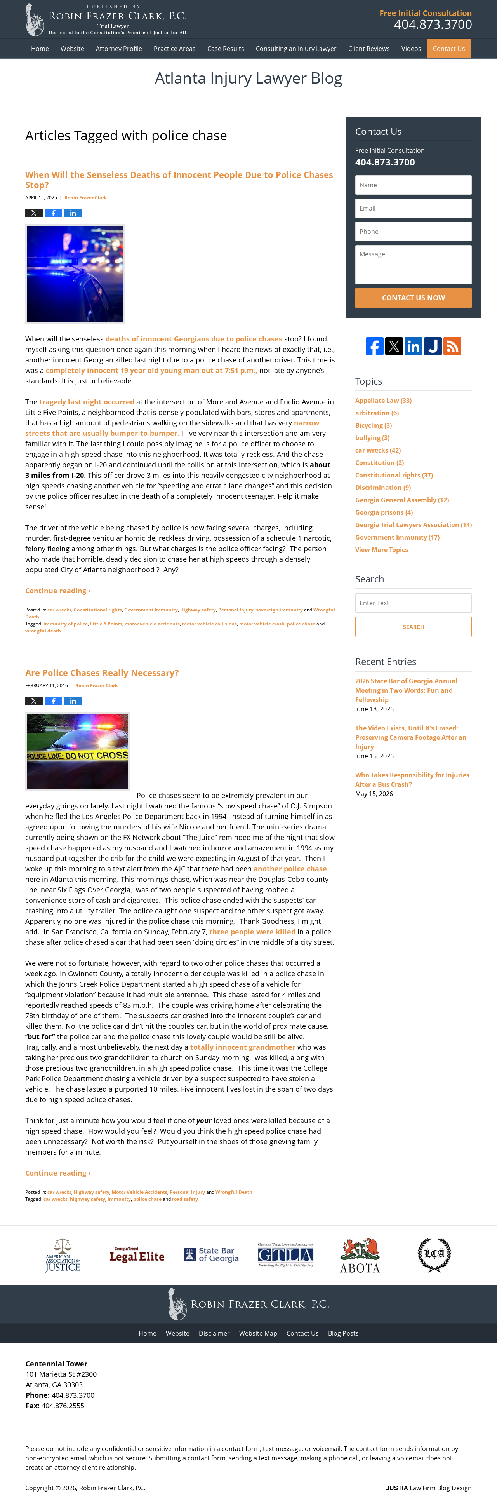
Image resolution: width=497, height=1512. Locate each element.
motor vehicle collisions (209, 623)
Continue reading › (58, 590)
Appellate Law (383, 400)
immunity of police (65, 623)
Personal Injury (236, 609)
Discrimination (383, 487)
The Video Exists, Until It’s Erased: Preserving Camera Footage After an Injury (411, 737)
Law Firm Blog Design (429, 1488)
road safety (185, 1199)
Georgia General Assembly (402, 500)
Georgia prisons (384, 512)
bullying (372, 438)
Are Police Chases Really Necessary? (102, 672)
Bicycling (373, 425)
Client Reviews (369, 48)
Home (40, 48)
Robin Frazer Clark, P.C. (112, 1488)
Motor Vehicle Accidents (139, 1192)
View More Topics (381, 549)
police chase (301, 623)
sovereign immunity (279, 609)
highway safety (87, 1199)
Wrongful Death (233, 1192)
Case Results (225, 48)
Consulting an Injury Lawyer (296, 48)
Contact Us (449, 48)
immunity (119, 1199)
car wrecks (59, 609)
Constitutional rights (98, 609)
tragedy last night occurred (86, 401)
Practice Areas (175, 48)
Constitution (379, 462)
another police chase (290, 868)
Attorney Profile (119, 48)
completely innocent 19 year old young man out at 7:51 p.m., (151, 370)
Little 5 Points (106, 623)
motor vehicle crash (262, 623)
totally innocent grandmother (242, 1047)
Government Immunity (151, 609)
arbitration (377, 413)
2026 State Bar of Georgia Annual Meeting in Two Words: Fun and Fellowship (406, 690)
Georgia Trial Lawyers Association (413, 525)
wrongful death (43, 630)
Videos (411, 48)
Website (72, 48)
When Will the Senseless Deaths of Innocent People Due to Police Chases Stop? (179, 179)
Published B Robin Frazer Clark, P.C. (426, 19)
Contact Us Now (413, 297)
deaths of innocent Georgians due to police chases (194, 338)
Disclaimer (214, 1333)
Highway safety (198, 609)
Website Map (258, 1333)
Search (413, 627)
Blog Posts (343, 1333)
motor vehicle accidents (152, 623)
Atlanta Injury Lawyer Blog (105, 19)
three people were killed (253, 931)
